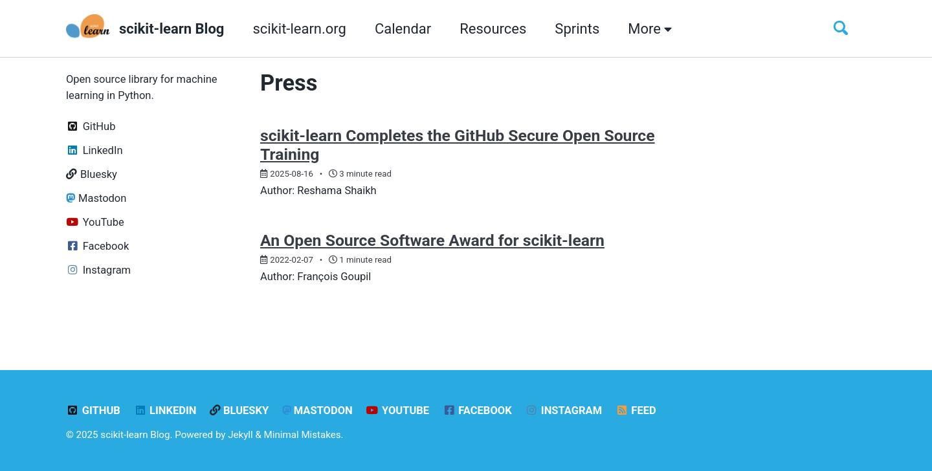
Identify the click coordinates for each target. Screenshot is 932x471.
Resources (493, 29)
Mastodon (317, 410)
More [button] (650, 29)
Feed (636, 410)
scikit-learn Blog (171, 29)
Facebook (477, 410)
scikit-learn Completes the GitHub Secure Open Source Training (457, 145)
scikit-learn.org (299, 29)
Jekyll (240, 435)
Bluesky (239, 410)
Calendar (403, 29)
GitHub (93, 410)
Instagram (563, 410)
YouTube (397, 410)
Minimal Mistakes (302, 435)
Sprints (577, 29)
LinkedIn (164, 410)
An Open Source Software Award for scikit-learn (432, 240)
